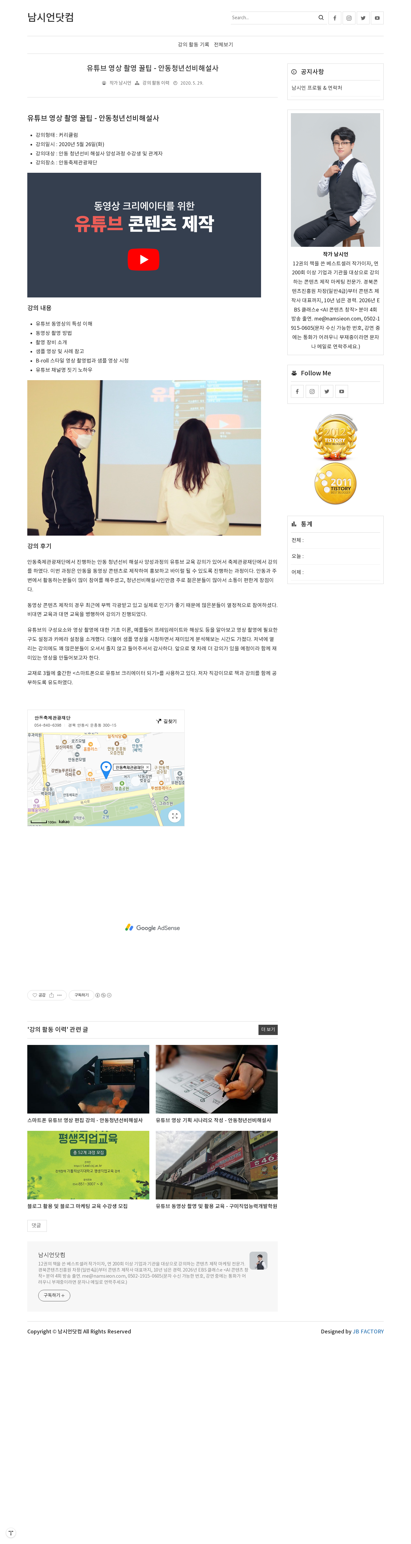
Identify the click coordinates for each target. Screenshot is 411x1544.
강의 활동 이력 (156, 83)
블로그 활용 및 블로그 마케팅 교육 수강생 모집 (77, 1408)
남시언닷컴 (52, 1457)
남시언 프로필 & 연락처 (317, 88)
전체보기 (223, 45)
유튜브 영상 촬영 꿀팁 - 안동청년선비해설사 (153, 68)
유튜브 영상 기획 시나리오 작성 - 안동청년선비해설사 (213, 1322)
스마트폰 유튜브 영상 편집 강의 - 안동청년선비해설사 (85, 1322)
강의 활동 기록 (193, 45)
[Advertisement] (152, 158)
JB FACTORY (368, 1534)
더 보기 (268, 1231)
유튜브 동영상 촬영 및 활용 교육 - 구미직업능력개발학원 (216, 1408)
